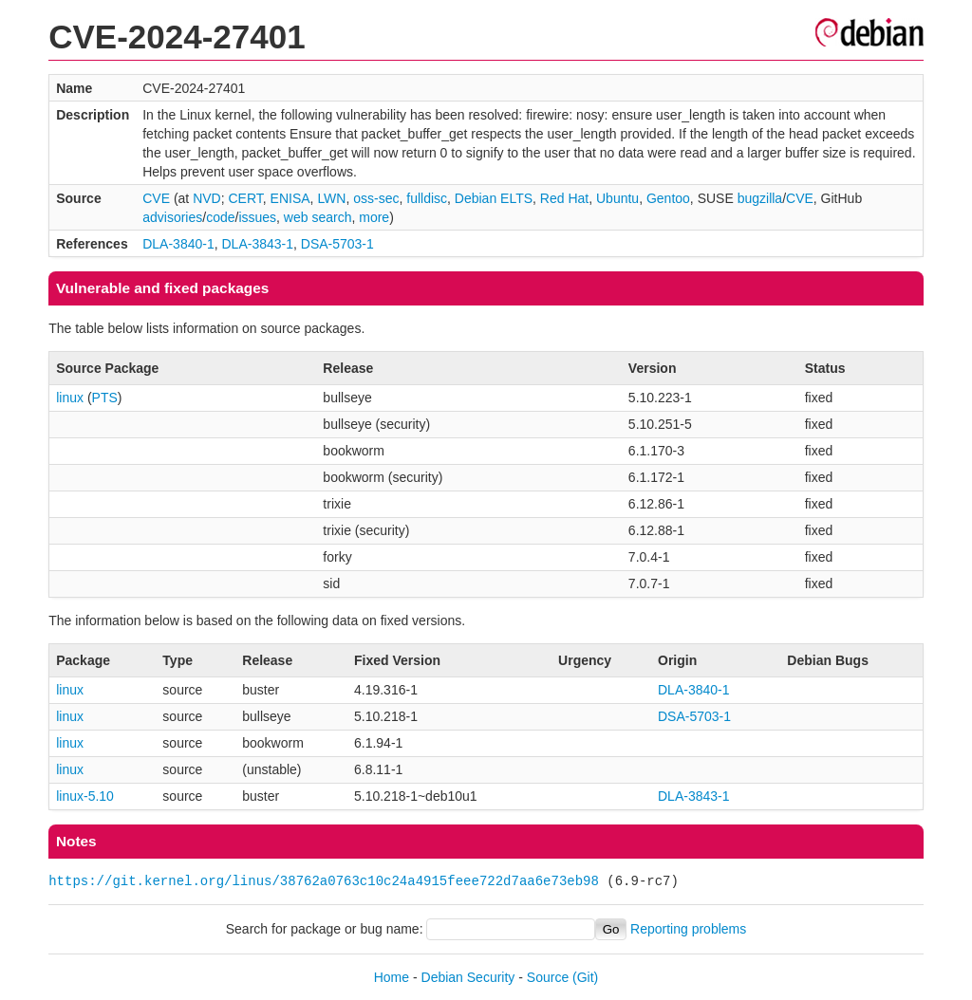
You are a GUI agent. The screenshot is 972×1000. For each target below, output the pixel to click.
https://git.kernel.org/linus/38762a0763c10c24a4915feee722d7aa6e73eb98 (323, 881)
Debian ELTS (494, 198)
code (220, 217)
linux (70, 397)
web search (318, 217)
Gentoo (668, 198)
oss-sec (376, 198)
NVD (207, 198)
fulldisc (426, 198)
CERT (245, 198)
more (374, 217)
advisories (172, 217)
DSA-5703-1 (337, 243)
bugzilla (760, 198)
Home (391, 977)
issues (257, 217)
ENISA (290, 198)
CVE (156, 198)
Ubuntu (617, 198)
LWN (331, 198)
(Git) (585, 977)
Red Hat (564, 198)
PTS (105, 397)
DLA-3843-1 (258, 243)
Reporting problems (688, 928)
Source (548, 977)
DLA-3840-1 (178, 243)
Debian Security (468, 977)
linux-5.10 (85, 796)
